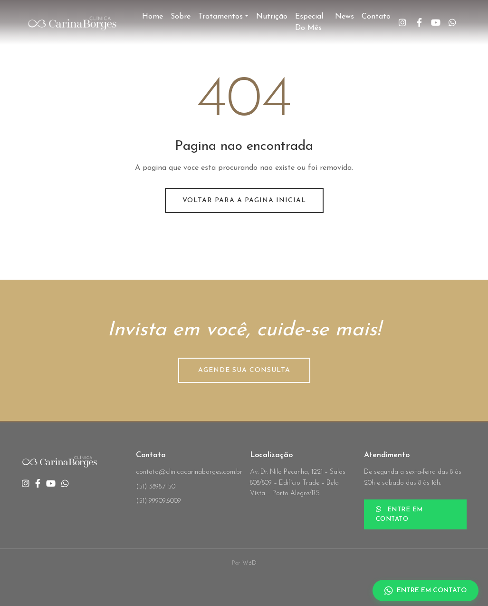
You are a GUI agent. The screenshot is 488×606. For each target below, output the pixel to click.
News (344, 16)
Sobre (181, 16)
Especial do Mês (309, 22)
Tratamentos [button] (220, 16)
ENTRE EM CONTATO (399, 514)
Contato (376, 16)
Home (152, 16)
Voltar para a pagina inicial (244, 200)
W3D (249, 563)
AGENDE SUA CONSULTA (244, 370)
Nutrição (271, 16)
